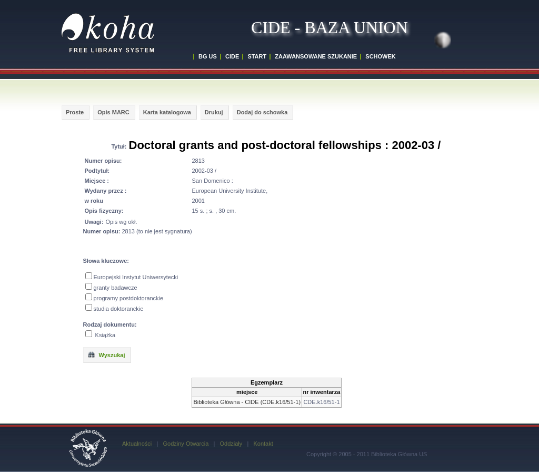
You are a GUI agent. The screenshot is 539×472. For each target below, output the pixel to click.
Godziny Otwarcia (185, 443)
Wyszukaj (106, 354)
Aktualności (137, 443)
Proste (75, 112)
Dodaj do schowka (262, 112)
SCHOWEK (380, 56)
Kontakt (263, 443)
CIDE (232, 56)
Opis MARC (113, 112)
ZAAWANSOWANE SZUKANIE (316, 56)
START (256, 56)
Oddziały (230, 443)
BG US (207, 56)
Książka (105, 335)
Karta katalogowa (167, 112)
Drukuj (214, 112)
